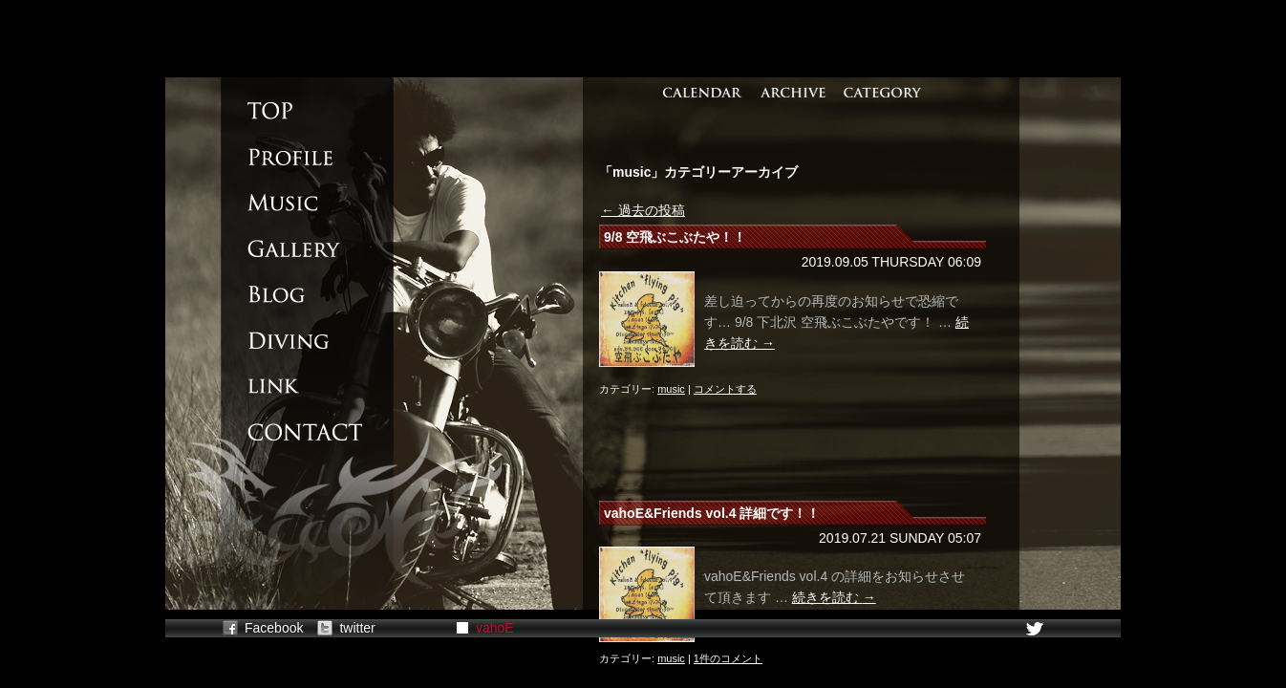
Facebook (274, 627)
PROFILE (290, 157)
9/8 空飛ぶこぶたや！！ (675, 237)
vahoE (495, 627)
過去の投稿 (643, 210)
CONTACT (290, 432)
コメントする (725, 389)
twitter (357, 627)
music (671, 389)
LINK (290, 386)
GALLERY (290, 248)
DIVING (290, 340)
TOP (290, 111)
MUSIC (290, 203)
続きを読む (834, 597)
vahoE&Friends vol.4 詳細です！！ (712, 513)
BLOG (290, 294)
